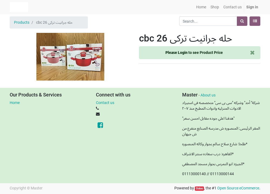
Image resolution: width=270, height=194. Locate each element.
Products (21, 22)
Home (15, 103)
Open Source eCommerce (238, 188)
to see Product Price (194, 52)
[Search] (242, 21)
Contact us (105, 103)
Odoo (199, 188)
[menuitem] (201, 7)
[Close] (252, 53)
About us (208, 95)
